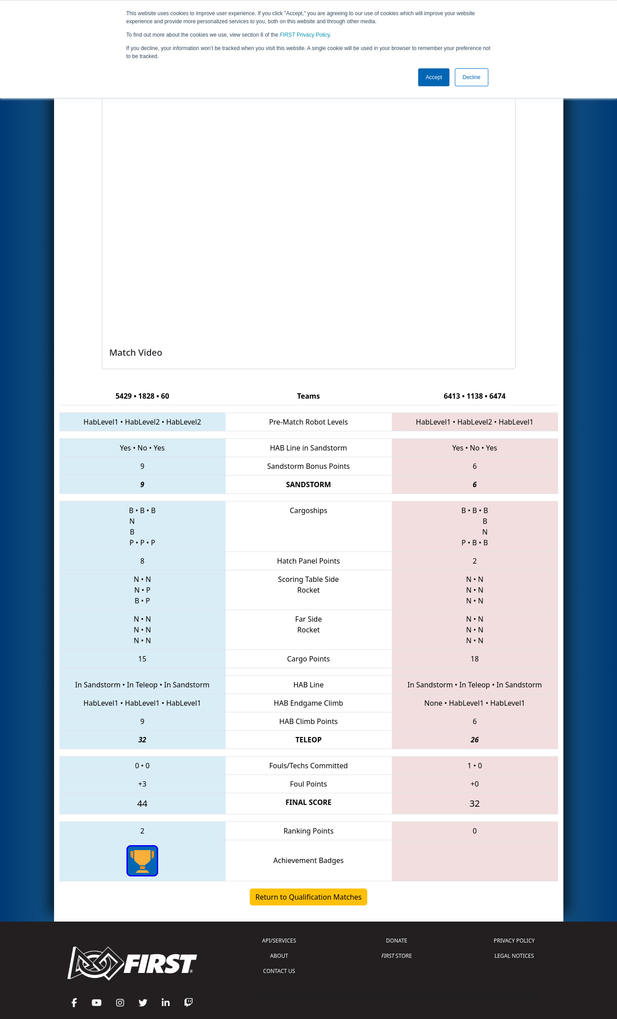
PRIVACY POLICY (514, 940)
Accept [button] (434, 77)
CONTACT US (279, 971)
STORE (397, 956)
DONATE (396, 940)
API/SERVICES (279, 940)
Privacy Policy (305, 35)
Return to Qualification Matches (309, 897)
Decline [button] (471, 77)
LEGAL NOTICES (514, 956)
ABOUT (279, 956)
